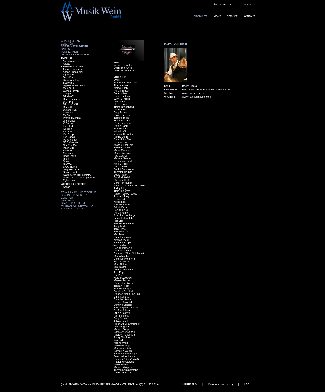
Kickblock (68, 126)
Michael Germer (122, 158)
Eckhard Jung (121, 196)
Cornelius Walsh (123, 351)
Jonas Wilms (121, 364)
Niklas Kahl (120, 201)
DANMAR (68, 96)
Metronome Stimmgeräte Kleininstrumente (78, 207)
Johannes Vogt (122, 345)
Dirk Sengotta (121, 326)
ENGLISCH (248, 4)
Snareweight (70, 172)
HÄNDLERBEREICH (222, 4)
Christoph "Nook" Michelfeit (129, 253)
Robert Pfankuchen (124, 283)
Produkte (200, 16)
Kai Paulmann (121, 275)
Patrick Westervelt (124, 361)
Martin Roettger (122, 288)
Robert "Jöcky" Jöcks (125, 193)
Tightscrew (69, 180)
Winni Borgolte (122, 98)
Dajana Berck (121, 93)
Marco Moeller (122, 256)
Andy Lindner (121, 226)
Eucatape (68, 112)
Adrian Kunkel (121, 212)
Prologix (67, 150)
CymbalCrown (71, 90)
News (217, 16)
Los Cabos (69, 137)
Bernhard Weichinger (125, 353)
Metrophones (70, 139)
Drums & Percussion (75, 54)
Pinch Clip (68, 147)
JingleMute (69, 120)
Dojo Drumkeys (71, 99)
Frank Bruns (120, 109)
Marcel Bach (121, 88)
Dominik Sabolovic (124, 291)
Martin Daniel (121, 128)
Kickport (67, 128)
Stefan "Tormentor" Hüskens (129, 185)
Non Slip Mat (70, 145)
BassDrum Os (70, 80)
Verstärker (69, 51)
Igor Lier (118, 220)
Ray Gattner (120, 155)
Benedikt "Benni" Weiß (126, 359)
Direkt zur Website (124, 70)
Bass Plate (69, 77)
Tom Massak (121, 231)
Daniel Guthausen (124, 169)
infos (116, 62)
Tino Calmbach (122, 120)
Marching (67, 200)
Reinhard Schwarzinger (126, 323)
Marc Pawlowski (123, 277)
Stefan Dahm (121, 125)
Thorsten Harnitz (123, 172)
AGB (246, 384)
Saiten (65, 49)
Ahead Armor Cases (73, 66)
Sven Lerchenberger (125, 215)
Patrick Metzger (122, 242)
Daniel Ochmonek (123, 269)
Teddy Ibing (120, 188)
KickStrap (68, 134)
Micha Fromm (121, 150)
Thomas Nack (121, 261)
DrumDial (68, 101)
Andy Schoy (120, 318)
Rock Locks (69, 156)
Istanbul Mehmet (72, 118)
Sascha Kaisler (122, 204)
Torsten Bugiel (122, 117)
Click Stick (68, 88)
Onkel (117, 79)
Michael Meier (121, 239)
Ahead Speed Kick (73, 71)
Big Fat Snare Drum (74, 85)
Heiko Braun (121, 104)
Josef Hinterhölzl (123, 177)
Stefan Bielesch (122, 96)
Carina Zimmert (122, 372)
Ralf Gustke (120, 166)
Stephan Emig (121, 142)
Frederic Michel (122, 250)
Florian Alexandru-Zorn (126, 82)
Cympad (67, 93)
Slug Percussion (72, 169)
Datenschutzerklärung (220, 384)
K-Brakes (68, 123)
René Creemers (122, 123)
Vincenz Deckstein (124, 134)
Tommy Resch (122, 285)
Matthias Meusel (122, 245)
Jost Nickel (120, 266)
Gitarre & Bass (71, 41)
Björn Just (119, 199)
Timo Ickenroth (122, 191)
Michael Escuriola (123, 144)
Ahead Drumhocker (73, 69)
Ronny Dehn (121, 136)
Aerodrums (69, 61)
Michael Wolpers (123, 367)
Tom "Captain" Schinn (126, 307)
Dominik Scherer (123, 304)
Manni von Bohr (122, 348)
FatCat (66, 115)
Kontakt (249, 16)
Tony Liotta (120, 229)
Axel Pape (119, 272)
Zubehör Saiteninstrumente (74, 45)
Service (232, 16)
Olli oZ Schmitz (122, 313)
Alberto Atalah (121, 85)
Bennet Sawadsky (124, 302)
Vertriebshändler (123, 65)
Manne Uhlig (121, 342)
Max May (119, 234)
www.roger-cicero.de (193, 93)
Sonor (66, 186)
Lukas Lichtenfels (123, 218)
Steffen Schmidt (122, 310)
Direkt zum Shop (123, 67)
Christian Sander (123, 299)
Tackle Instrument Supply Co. (79, 177)
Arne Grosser (121, 163)
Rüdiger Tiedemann (124, 334)
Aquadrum (68, 74)
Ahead (66, 63)
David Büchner (122, 115)
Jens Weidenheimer (125, 356)
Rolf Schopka (121, 315)
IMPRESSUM (189, 384)
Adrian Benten (122, 90)
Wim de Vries (121, 131)
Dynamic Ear (70, 109)
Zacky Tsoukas (122, 337)
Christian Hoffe (122, 180)
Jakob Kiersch (121, 207)
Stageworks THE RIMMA (77, 175)
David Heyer (121, 174)
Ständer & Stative (73, 203)
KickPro (67, 131)
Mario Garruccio (122, 153)
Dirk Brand (119, 101)
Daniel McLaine (122, 237)
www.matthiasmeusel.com (196, 96)
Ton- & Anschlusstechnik (78, 192)
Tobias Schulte (122, 321)
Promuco (68, 153)
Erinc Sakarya (121, 296)
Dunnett (67, 107)
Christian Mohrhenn (124, 258)
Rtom (66, 158)
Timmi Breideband (124, 107)
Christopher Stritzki (124, 332)
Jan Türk (118, 340)
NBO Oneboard (71, 142)
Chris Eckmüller (122, 139)
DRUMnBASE (70, 104)
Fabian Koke (121, 210)
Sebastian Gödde (123, 161)
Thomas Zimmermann (126, 370)
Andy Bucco (120, 112)
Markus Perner (122, 280)
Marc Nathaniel (122, 264)
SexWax (67, 164)
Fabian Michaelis (123, 247)
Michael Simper (122, 329)
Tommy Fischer (122, 147)
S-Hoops (68, 161)
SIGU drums (70, 166)
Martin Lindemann (124, 223)
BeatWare (68, 82)
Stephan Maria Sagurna (127, 294)
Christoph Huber (123, 182)
